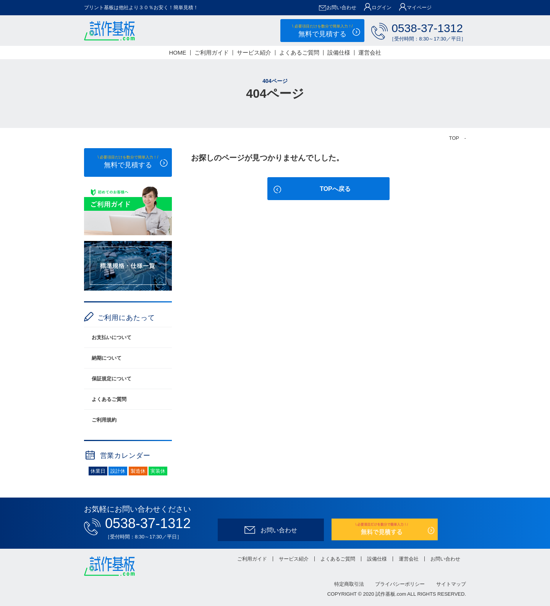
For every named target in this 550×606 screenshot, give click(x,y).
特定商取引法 (349, 584)
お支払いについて (111, 337)
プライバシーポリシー (400, 584)
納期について (106, 358)
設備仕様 (338, 52)
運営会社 (369, 52)
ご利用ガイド (211, 52)
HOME (177, 52)
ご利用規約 (104, 420)
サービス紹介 (254, 52)
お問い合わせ (445, 558)
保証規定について (111, 378)
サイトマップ (451, 584)
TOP (454, 138)
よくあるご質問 (299, 52)
